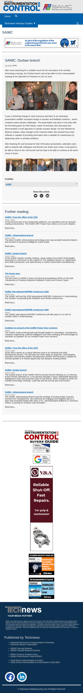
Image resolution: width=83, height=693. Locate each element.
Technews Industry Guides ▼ (20, 23)
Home (7, 16)
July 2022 (8, 65)
